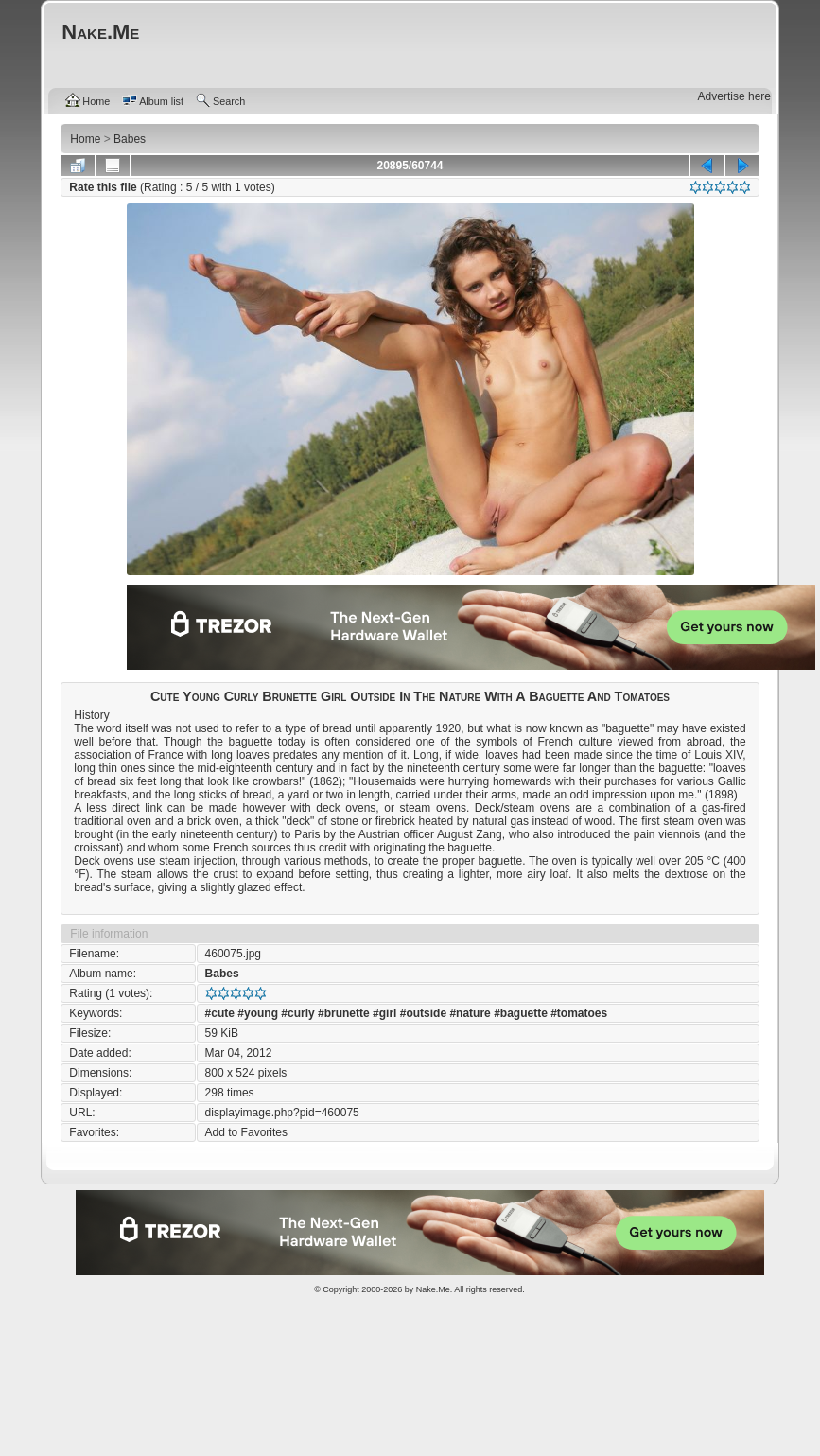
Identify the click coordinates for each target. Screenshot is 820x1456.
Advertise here (734, 96)
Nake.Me (433, 1289)
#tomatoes (578, 1013)
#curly (297, 1013)
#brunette (344, 1013)
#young (257, 1013)
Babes (222, 973)
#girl (384, 1013)
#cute (220, 1013)
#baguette (521, 1013)
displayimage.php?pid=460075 (282, 1112)
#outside (423, 1013)
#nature (469, 1013)
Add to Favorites (246, 1132)
